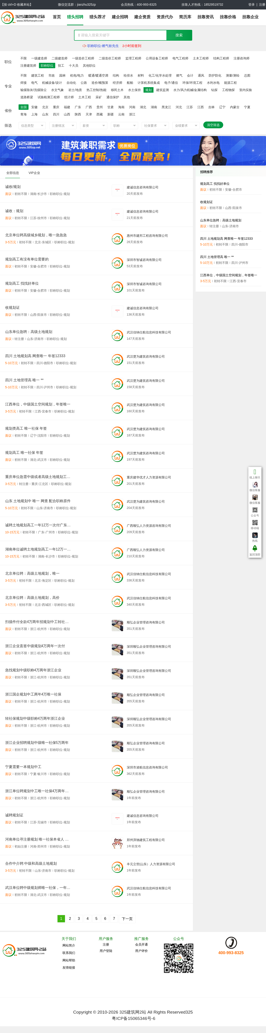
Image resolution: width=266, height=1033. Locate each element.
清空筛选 (213, 125)
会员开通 (141, 944)
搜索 (179, 35)
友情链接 (68, 967)
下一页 (127, 919)
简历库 (185, 17)
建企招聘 (120, 17)
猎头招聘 (75, 17)
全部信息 (12, 173)
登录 (251, 4)
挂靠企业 (250, 17)
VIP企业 (34, 173)
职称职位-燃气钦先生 (103, 48)
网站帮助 (68, 960)
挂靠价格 (228, 17)
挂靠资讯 (205, 17)
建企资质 (142, 17)
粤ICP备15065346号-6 (133, 1018)
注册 (262, 4)
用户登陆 (106, 951)
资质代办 (165, 17)
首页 (57, 17)
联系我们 (68, 953)
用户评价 (141, 951)
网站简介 (68, 945)
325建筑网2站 (132, 1012)
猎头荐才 (97, 17)
